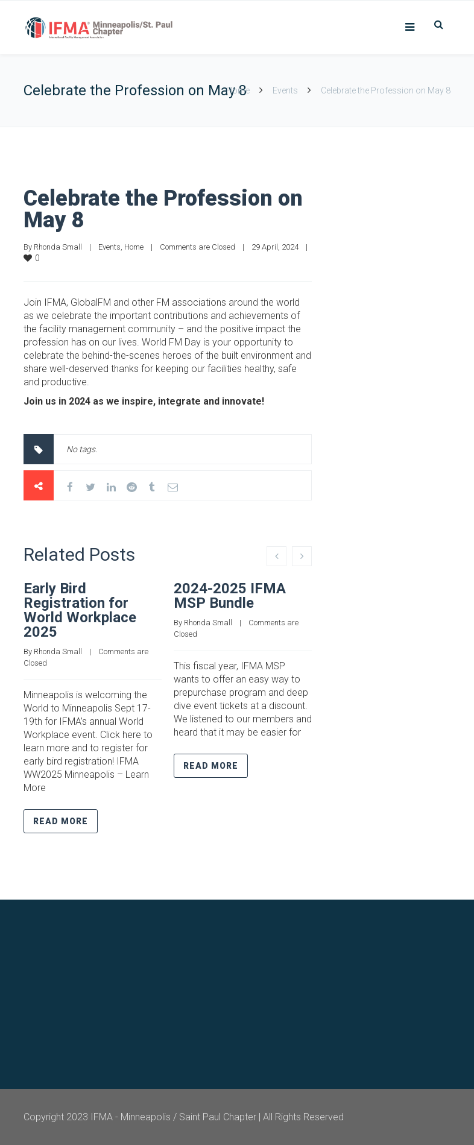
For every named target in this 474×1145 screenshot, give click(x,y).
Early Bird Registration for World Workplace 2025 (80, 610)
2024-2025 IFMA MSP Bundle (230, 595)
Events (285, 90)
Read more (60, 821)
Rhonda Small (58, 246)
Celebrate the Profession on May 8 (163, 209)
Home (238, 90)
